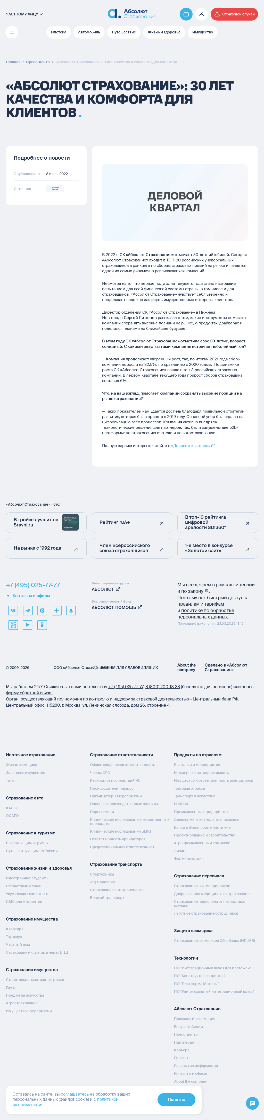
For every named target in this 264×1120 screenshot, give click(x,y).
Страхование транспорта (116, 864)
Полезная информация (194, 1018)
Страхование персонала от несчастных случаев (209, 903)
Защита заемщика (193, 930)
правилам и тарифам (200, 604)
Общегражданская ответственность (122, 764)
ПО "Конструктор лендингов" (200, 975)
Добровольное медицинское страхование (212, 893)
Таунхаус (14, 936)
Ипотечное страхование (30, 755)
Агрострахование (22, 1003)
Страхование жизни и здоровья (39, 868)
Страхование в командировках (202, 886)
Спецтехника (102, 874)
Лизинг (180, 851)
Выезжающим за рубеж (27, 843)
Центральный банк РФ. (216, 699)
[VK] (13, 610)
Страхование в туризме (30, 833)
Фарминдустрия (189, 858)
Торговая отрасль (189, 788)
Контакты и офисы (28, 596)
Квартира (14, 929)
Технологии (186, 958)
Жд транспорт (103, 882)
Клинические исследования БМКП (121, 831)
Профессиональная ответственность (123, 847)
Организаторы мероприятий (116, 796)
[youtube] (27, 625)
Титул (10, 780)
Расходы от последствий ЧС (115, 780)
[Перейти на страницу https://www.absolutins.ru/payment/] (186, 14)
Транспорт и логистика (194, 796)
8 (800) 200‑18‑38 (162, 686)
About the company (186, 667)
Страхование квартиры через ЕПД (37, 952)
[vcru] (13, 625)
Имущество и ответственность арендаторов (213, 780)
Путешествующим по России (32, 851)
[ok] (42, 625)
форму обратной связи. (29, 693)
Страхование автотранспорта (117, 890)
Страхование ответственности (121, 755)
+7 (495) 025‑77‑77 (125, 686)
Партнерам (184, 1042)
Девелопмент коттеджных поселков (206, 819)
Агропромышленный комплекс (202, 843)
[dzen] (56, 610)
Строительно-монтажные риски (35, 979)
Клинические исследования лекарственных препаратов (130, 821)
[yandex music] (71, 610)
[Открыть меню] (252, 1103)
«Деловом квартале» (190, 445)
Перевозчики (102, 811)
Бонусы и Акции (188, 1026)
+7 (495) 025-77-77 (33, 585)
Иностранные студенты (27, 878)
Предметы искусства (25, 995)
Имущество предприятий (29, 1011)
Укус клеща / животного (27, 893)
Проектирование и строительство (204, 835)
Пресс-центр (186, 1034)
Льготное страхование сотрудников (206, 913)
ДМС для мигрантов (24, 901)
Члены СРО (100, 772)
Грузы (11, 987)
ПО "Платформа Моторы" (196, 983)
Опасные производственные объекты (124, 804)
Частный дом (18, 944)
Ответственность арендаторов (117, 839)
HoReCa (181, 804)
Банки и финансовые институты (203, 827)
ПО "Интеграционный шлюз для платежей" (212, 968)
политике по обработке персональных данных (205, 613)
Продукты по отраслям (198, 755)
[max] (42, 610)
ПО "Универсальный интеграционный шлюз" (214, 991)
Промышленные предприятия (201, 811)
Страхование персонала (199, 876)
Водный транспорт (107, 897)
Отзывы (181, 1057)
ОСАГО (12, 815)
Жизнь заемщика (21, 764)
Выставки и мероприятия (197, 764)
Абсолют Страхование (197, 1009)
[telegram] (27, 610)
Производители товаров (112, 788)
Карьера (181, 1050)
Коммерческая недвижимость (201, 772)
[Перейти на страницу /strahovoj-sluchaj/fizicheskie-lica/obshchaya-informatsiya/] (234, 14)
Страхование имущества (32, 919)
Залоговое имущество (25, 772)
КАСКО (12, 808)
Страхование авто (24, 798)
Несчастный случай (24, 886)
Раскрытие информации (196, 1065)
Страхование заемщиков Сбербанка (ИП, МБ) (214, 940)
